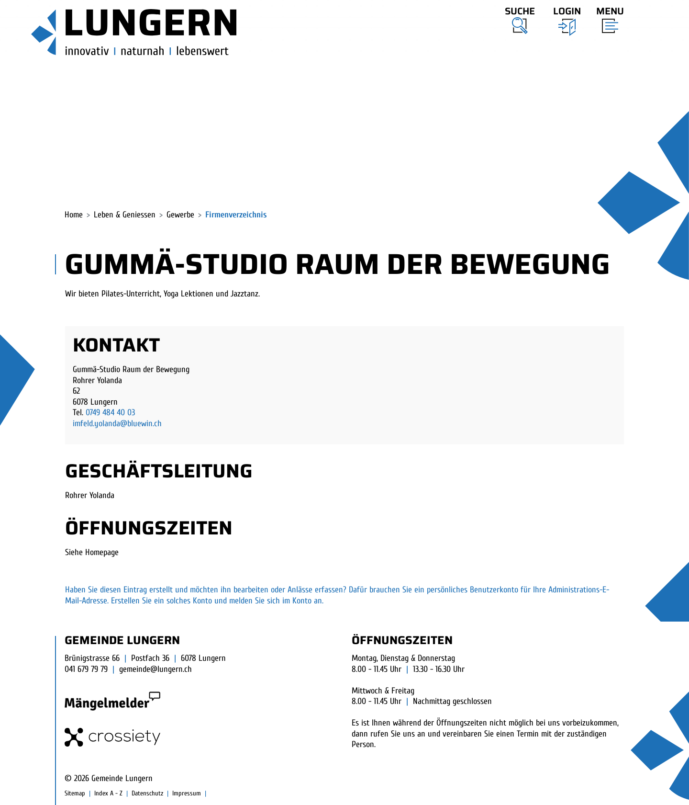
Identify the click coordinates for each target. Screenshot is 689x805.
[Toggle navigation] (607, 17)
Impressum (186, 793)
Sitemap (75, 793)
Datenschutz (147, 793)
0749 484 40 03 (110, 413)
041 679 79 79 (86, 669)
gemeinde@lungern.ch (155, 669)
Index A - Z (108, 793)
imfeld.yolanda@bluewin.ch (117, 424)
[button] (520, 18)
